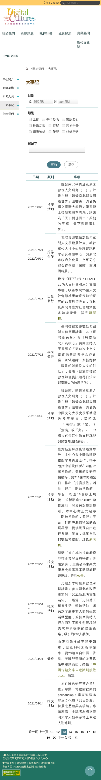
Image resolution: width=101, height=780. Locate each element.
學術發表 (50, 119)
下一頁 (62, 737)
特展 (54, 125)
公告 (80, 575)
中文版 (45, 2)
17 (88, 732)
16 (82, 732)
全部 (34, 119)
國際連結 (37, 132)
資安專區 (7, 766)
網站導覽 (22, 763)
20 (54, 737)
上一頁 (43, 732)
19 (48, 737)
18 (94, 732)
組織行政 (70, 132)
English (55, 2)
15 (76, 732)
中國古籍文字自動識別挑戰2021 (77, 670)
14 (70, 732)
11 (52, 732)
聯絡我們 (34, 763)
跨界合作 (70, 125)
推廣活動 (37, 125)
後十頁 (73, 737)
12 (58, 732)
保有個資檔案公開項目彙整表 (30, 766)
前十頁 (33, 732)
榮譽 (54, 132)
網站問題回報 (48, 763)
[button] (9, 34)
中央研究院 (8, 763)
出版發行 (70, 119)
